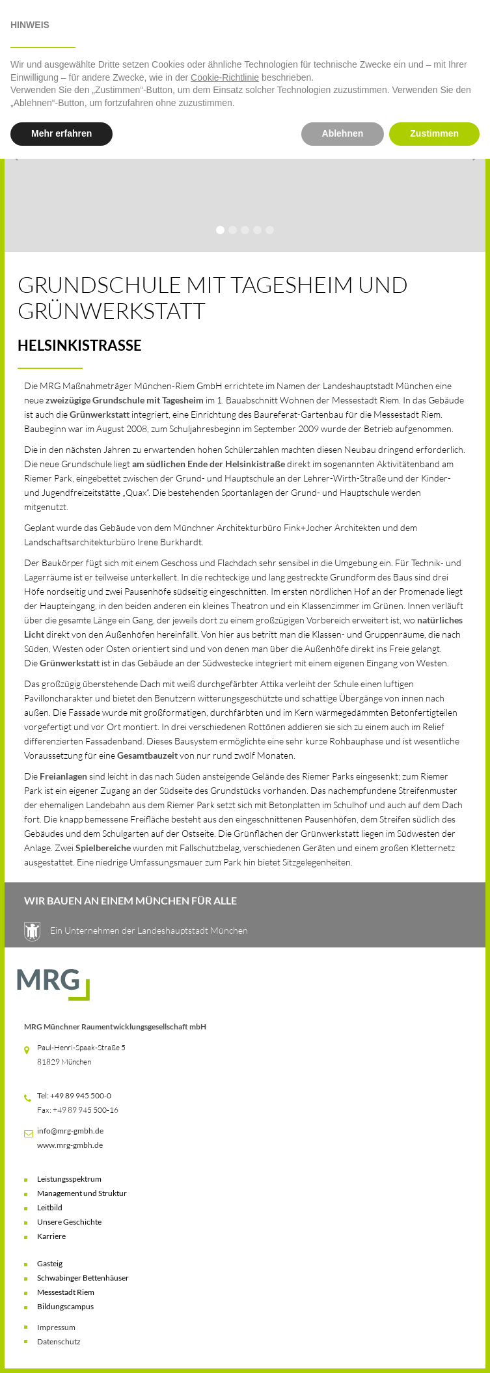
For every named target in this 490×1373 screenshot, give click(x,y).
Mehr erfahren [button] (61, 1347)
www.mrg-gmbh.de (70, 1145)
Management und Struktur (82, 1193)
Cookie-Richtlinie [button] (225, 1291)
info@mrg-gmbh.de (70, 1130)
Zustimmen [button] (434, 1347)
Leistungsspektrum (69, 1179)
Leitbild (49, 1207)
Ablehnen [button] (343, 1347)
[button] (32, 30)
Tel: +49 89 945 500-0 (74, 1095)
